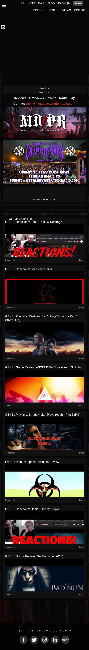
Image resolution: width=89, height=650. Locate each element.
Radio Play (67, 98)
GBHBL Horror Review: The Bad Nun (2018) (34, 556)
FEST (52, 10)
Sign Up (78, 3)
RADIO (62, 3)
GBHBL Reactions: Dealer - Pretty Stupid (32, 509)
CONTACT (80, 10)
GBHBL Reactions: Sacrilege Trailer (28, 269)
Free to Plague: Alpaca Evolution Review (32, 462)
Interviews (37, 98)
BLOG (51, 3)
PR (23, 3)
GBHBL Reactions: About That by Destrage (33, 222)
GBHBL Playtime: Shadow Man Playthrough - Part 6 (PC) (42, 414)
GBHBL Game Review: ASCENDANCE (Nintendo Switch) (43, 367)
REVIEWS (65, 10)
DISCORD (39, 10)
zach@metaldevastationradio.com (50, 103)
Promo (52, 98)
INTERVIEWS (36, 3)
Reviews (20, 98)
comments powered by (44, 199)
